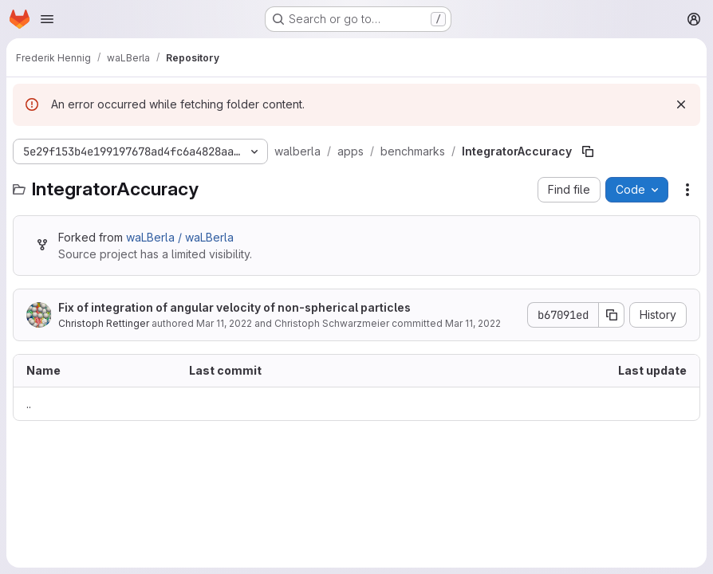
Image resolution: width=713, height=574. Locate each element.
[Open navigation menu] (47, 19)
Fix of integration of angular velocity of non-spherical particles (234, 307)
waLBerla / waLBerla (180, 237)
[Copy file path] (588, 151)
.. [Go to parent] (28, 404)
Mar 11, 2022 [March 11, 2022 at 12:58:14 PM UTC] (224, 323)
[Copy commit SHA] (611, 315)
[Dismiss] (681, 104)
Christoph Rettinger (103, 323)
